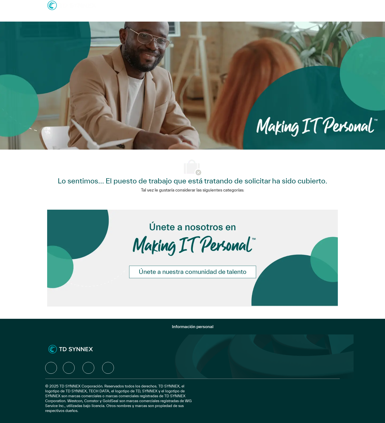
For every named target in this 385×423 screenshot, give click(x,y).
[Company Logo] (71, 5)
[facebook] (51, 368)
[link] (192, 272)
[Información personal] (192, 326)
